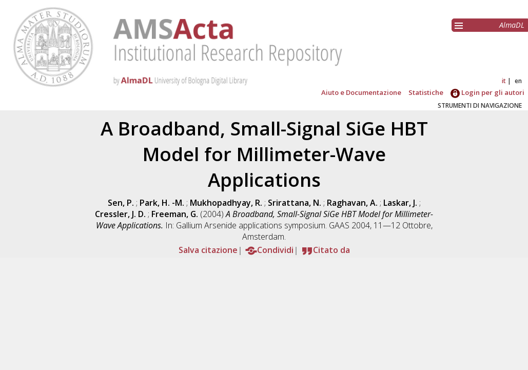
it (504, 80)
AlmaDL (511, 25)
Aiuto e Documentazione (361, 92)
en (518, 80)
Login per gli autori (487, 92)
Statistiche (425, 92)
